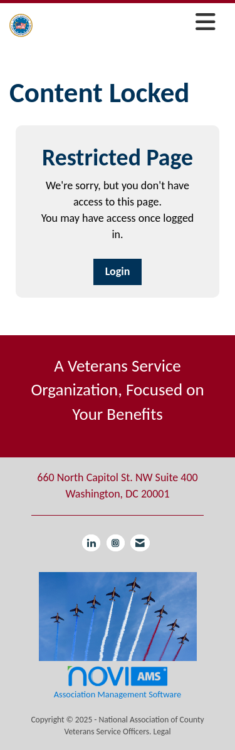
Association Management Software (117, 682)
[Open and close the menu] (127, 22)
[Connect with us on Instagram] (116, 542)
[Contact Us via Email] (140, 542)
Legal (161, 731)
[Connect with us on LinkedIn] (91, 542)
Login (117, 271)
